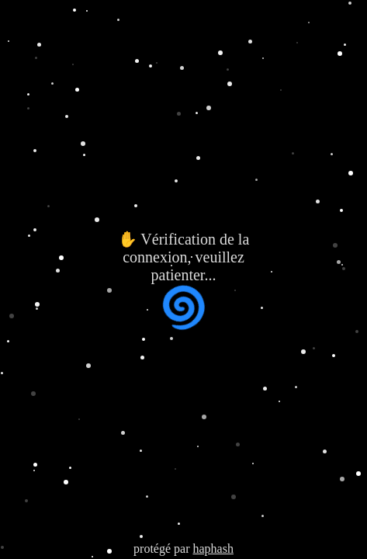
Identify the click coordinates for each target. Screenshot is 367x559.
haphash (212, 548)
